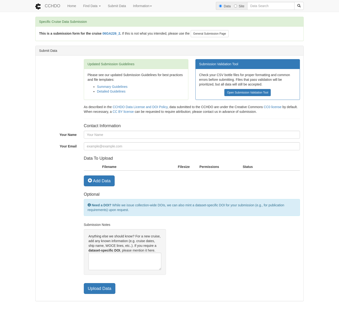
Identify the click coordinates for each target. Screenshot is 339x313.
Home (71, 6)
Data (225, 6)
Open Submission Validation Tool (247, 92)
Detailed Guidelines (111, 91)
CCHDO (52, 6)
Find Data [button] (92, 6)
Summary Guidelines (112, 87)
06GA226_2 (111, 33)
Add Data (99, 180)
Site (239, 6)
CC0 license (272, 107)
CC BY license (123, 112)
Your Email (68, 146)
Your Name (68, 135)
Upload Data (99, 288)
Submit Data (117, 6)
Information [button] (142, 6)
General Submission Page (209, 33)
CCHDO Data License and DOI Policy (140, 107)
